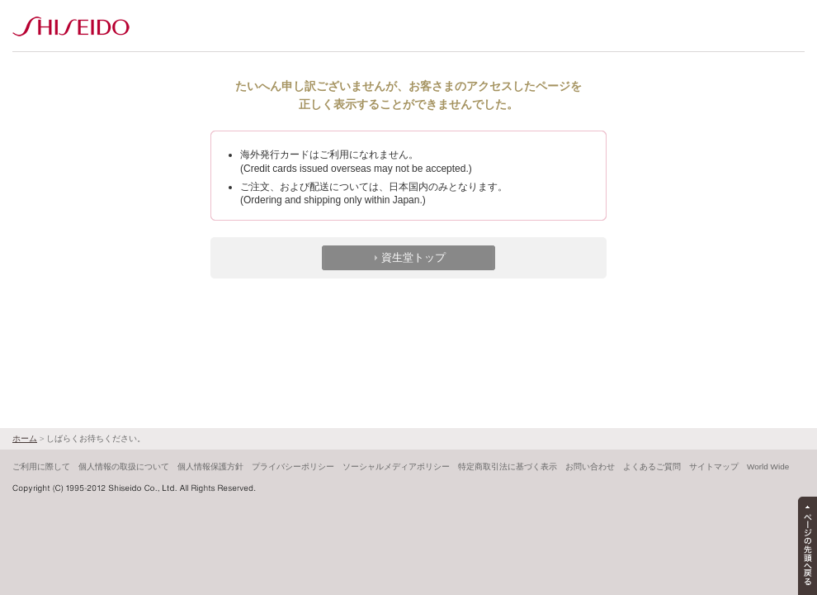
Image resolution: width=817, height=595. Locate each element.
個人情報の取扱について (123, 466)
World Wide (768, 466)
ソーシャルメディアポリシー (396, 466)
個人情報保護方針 (210, 466)
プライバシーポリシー (293, 466)
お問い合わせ (590, 466)
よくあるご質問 (652, 466)
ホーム (24, 438)
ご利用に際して (41, 466)
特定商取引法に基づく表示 (507, 466)
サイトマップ (714, 466)
